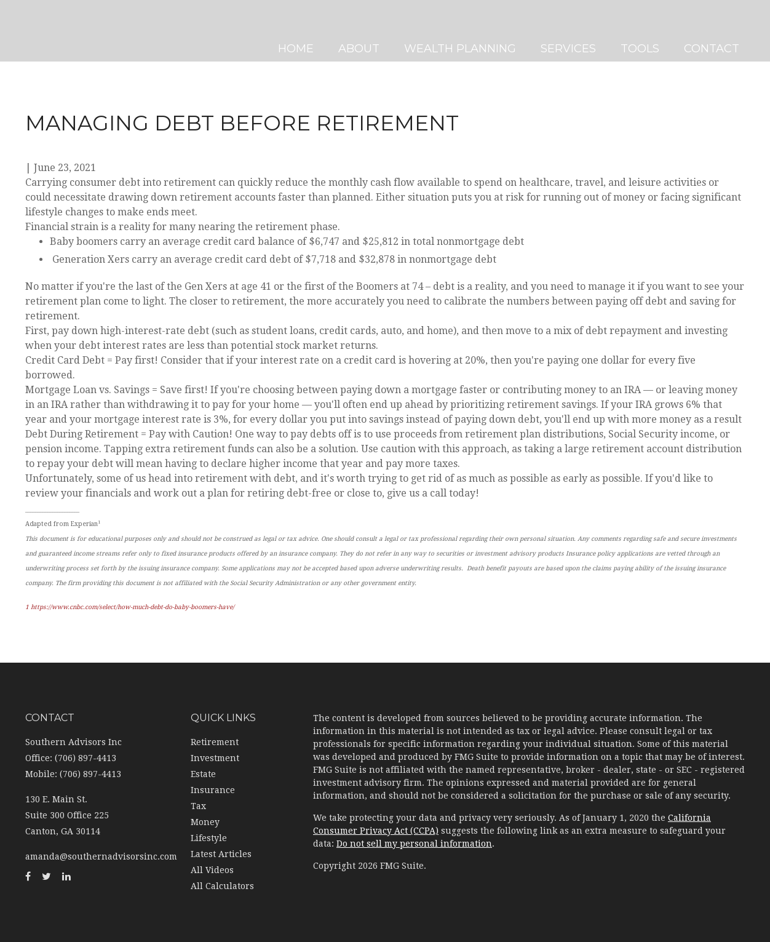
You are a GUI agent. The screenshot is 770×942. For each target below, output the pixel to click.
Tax (198, 806)
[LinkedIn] (12, 354)
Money (205, 822)
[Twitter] (12, 329)
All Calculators (222, 886)
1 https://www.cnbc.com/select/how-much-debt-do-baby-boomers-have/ (129, 607)
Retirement (215, 742)
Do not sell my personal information (414, 843)
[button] (363, 31)
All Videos (212, 870)
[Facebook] (12, 305)
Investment (215, 758)
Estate (203, 774)
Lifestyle (209, 838)
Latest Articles (221, 854)
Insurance (213, 790)
